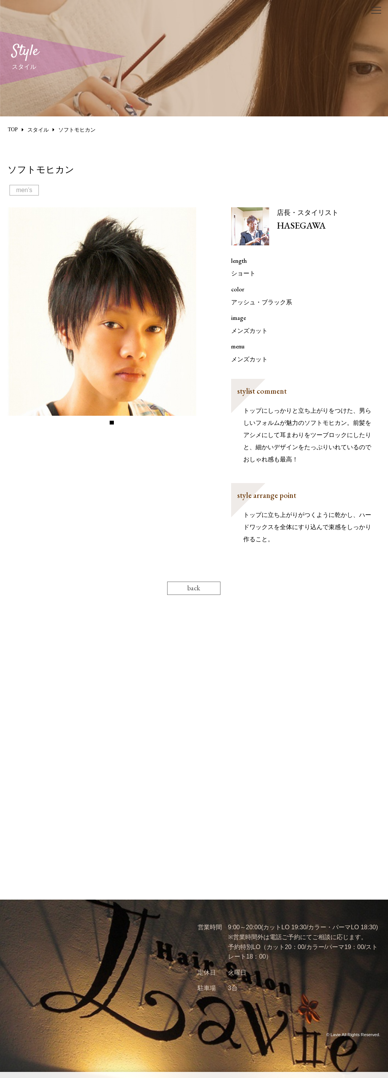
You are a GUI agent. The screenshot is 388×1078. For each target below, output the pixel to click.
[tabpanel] (112, 311)
